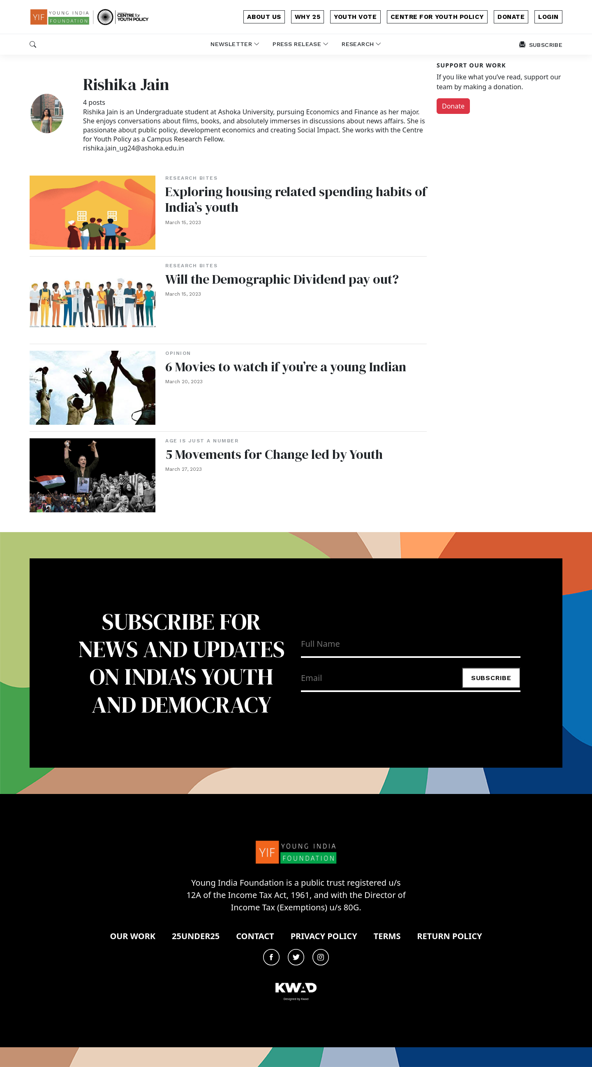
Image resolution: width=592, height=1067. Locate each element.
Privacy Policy (324, 936)
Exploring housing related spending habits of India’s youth (289, 199)
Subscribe (491, 678)
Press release (300, 44)
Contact (255, 936)
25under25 (196, 936)
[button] (33, 44)
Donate (453, 106)
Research (361, 44)
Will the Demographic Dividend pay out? (282, 279)
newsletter (234, 44)
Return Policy (449, 936)
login (548, 17)
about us (264, 17)
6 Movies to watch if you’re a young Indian (286, 367)
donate (511, 17)
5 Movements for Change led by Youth (274, 454)
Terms (387, 936)
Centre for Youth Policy (437, 17)
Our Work (132, 936)
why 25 (307, 17)
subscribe (540, 45)
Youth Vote (355, 17)
